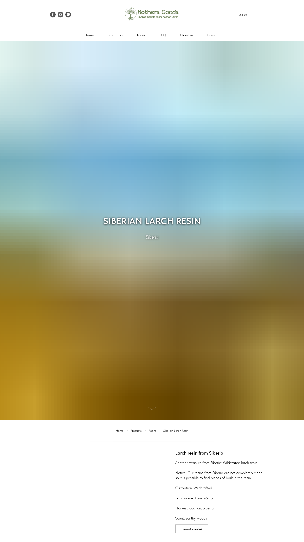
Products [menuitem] (114, 35)
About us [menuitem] (186, 35)
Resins (152, 430)
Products (136, 430)
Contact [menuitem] (213, 35)
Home (120, 430)
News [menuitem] (141, 35)
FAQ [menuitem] (162, 35)
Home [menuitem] (89, 35)
